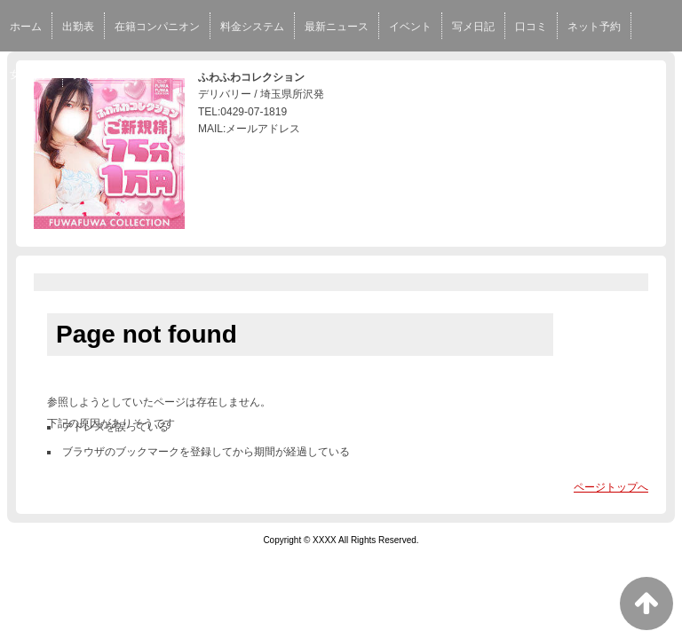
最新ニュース (337, 26)
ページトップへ (611, 487)
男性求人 (94, 74)
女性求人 (31, 74)
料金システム (252, 26)
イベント (410, 26)
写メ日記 (473, 26)
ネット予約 (594, 26)
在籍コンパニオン (157, 26)
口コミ (531, 26)
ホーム (26, 26)
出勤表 (78, 26)
